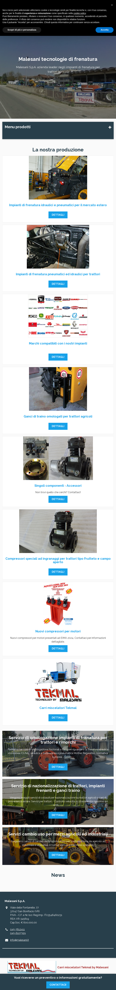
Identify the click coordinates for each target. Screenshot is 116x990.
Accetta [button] (105, 30)
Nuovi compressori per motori (58, 631)
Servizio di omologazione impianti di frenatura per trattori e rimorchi (58, 740)
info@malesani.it (19, 940)
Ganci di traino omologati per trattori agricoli (58, 416)
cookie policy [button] (79, 13)
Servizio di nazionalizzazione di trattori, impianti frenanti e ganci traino (58, 788)
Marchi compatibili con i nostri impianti (58, 343)
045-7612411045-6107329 (18, 931)
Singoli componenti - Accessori (58, 486)
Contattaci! (58, 984)
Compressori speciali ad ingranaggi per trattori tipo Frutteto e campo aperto (58, 560)
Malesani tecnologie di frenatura (58, 59)
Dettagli (58, 214)
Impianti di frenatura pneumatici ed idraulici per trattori (58, 274)
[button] (111, 4)
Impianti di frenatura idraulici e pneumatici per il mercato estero (58, 205)
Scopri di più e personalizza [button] (21, 30)
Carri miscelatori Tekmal (58, 708)
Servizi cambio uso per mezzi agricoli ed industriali (58, 834)
